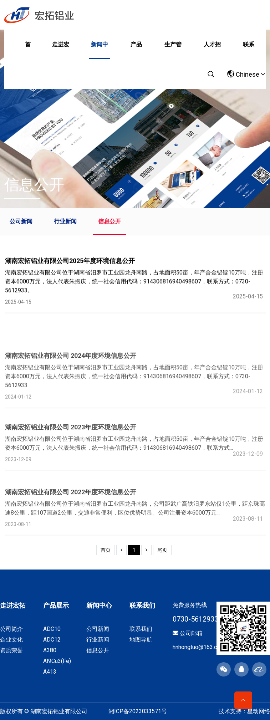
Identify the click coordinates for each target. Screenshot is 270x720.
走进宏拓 (60, 50)
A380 (49, 650)
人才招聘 (212, 50)
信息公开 (109, 221)
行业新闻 (65, 221)
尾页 (162, 550)
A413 (49, 671)
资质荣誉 (11, 650)
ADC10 (52, 628)
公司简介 (11, 628)
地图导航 (140, 639)
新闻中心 (99, 50)
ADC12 (52, 639)
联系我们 (248, 50)
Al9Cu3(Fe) (57, 661)
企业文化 (11, 639)
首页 (28, 50)
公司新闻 (21, 221)
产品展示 (136, 50)
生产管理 (173, 50)
